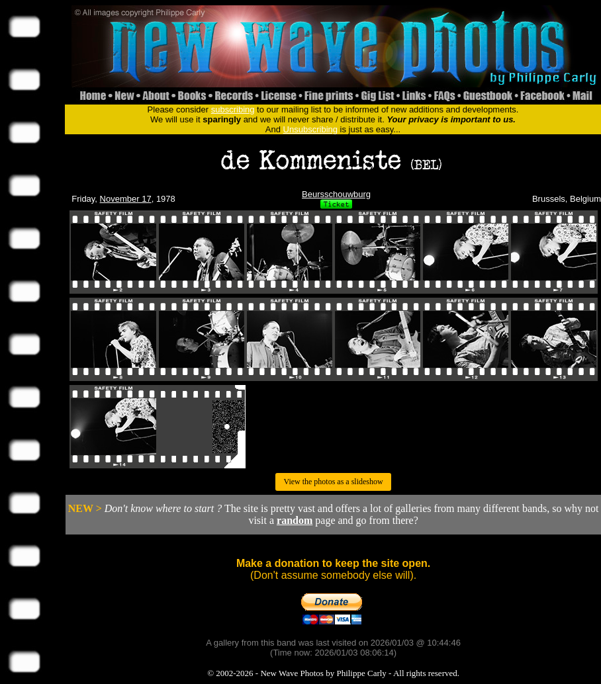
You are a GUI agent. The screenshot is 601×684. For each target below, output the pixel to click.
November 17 (126, 199)
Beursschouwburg (336, 194)
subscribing (233, 109)
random (294, 520)
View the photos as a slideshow (333, 481)
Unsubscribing (310, 129)
